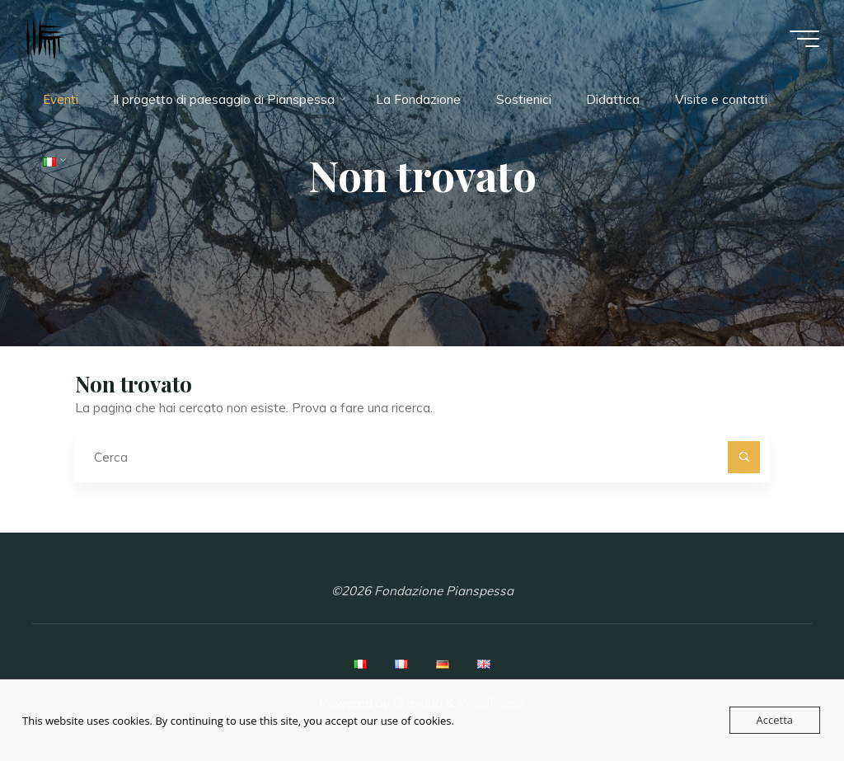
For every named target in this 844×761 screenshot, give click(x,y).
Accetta (775, 719)
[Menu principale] (804, 39)
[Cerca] (744, 457)
